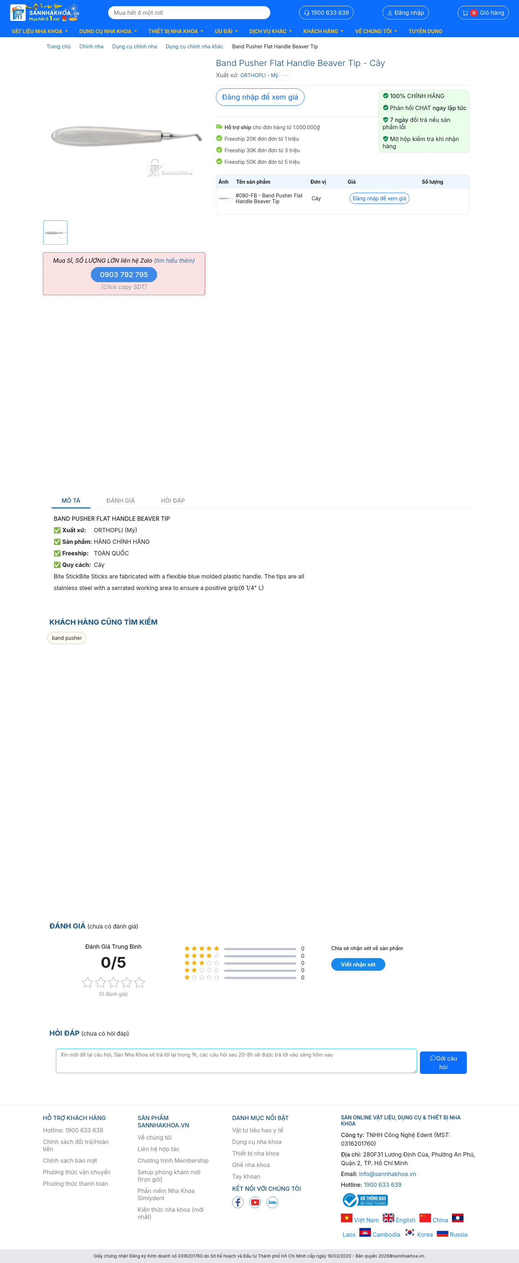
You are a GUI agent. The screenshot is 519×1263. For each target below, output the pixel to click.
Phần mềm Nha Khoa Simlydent (166, 1194)
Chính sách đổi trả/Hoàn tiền (76, 1145)
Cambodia (379, 1234)
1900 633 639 (326, 12)
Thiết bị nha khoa (255, 1153)
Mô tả (71, 500)
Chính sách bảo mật (70, 1160)
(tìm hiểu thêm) (174, 260)
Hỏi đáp (173, 500)
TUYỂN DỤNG (426, 31)
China (434, 1220)
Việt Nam (360, 1220)
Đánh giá (120, 500)
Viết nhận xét (358, 964)
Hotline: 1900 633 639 (73, 1130)
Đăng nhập (405, 12)
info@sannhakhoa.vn (387, 1173)
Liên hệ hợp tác (158, 1149)
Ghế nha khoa (251, 1164)
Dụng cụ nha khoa (256, 1141)
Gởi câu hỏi (443, 1063)
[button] (40, 31)
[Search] (189, 12)
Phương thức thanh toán (75, 1183)
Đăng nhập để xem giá (260, 97)
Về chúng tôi (155, 1137)
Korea (418, 1234)
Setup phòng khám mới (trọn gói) (169, 1175)
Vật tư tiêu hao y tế (257, 1130)
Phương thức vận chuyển (77, 1172)
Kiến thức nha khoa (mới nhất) (171, 1213)
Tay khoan (246, 1176)
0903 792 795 (124, 274)
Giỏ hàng (483, 13)
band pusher (67, 638)
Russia (452, 1234)
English (399, 1220)
